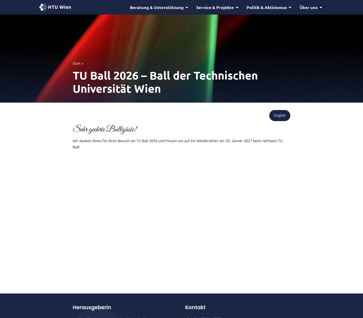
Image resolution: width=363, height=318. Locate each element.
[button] (279, 116)
